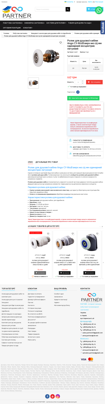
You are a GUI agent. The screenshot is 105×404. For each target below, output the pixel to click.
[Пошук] (52, 9)
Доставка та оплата (34, 294)
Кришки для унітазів (9, 325)
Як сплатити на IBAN (35, 314)
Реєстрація (99, 2)
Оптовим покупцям (12, 28)
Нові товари (32, 331)
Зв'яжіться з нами (34, 337)
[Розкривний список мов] (70, 2)
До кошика (94, 82)
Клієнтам (27, 28)
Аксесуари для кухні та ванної (12, 299)
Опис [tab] (30, 162)
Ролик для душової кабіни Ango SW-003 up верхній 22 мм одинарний (89, 263)
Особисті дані (59, 294)
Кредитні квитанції (60, 299)
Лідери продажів (33, 334)
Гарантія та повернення (36, 297)
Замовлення (58, 297)
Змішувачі (5, 302)
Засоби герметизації (8, 320)
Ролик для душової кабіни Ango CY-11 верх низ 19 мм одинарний (64, 263)
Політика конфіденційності (37, 317)
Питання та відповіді (35, 311)
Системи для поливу (55, 23)
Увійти (90, 2)
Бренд (82, 52)
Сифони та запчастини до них (12, 343)
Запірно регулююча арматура (12, 317)
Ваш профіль (60, 289)
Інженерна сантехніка (34, 23)
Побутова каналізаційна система (13, 337)
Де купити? (32, 320)
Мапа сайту (32, 340)
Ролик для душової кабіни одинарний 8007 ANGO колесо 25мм (40, 263)
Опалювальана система (10, 334)
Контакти (4, 2)
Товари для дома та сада (79, 23)
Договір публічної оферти (36, 299)
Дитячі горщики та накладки (11, 314)
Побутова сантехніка (12, 23)
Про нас (30, 302)
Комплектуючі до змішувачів (11, 322)
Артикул (70, 52)
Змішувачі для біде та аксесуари (13, 305)
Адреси (56, 302)
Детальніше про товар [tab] (47, 162)
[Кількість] (78, 82)
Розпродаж (31, 328)
